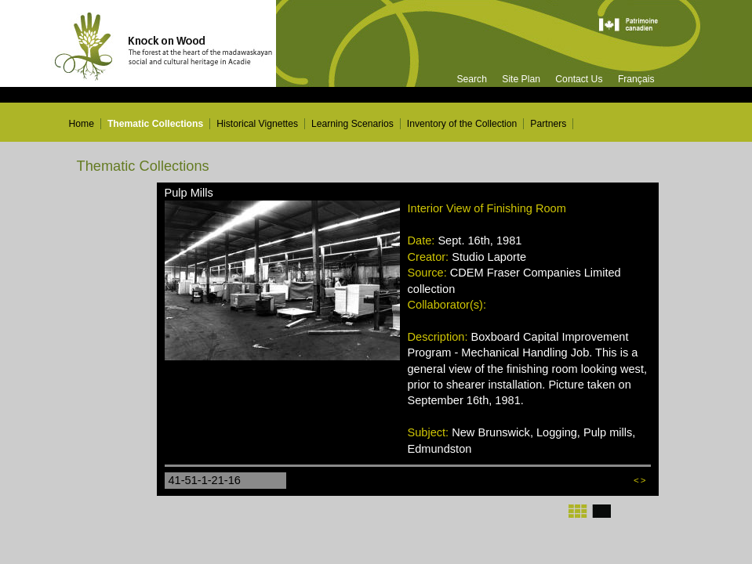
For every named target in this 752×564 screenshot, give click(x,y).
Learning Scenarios (352, 123)
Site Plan (521, 79)
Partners (548, 123)
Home (81, 123)
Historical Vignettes (257, 123)
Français (636, 79)
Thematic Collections (155, 123)
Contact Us (578, 79)
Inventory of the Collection (462, 123)
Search (471, 79)
